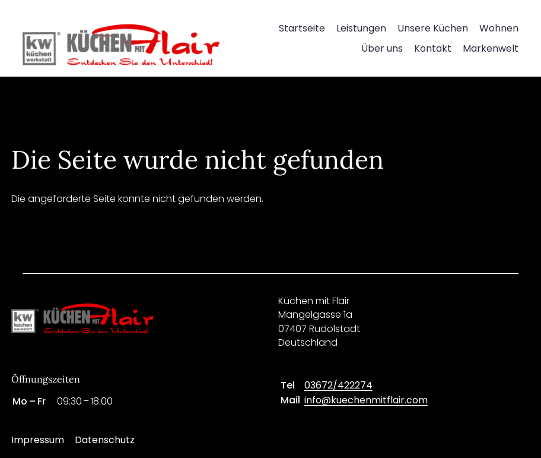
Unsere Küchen (432, 28)
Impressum (37, 440)
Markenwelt (490, 48)
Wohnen (498, 28)
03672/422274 (338, 385)
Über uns (382, 48)
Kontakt (432, 48)
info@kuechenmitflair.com (366, 400)
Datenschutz (105, 440)
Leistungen (361, 28)
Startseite (302, 28)
